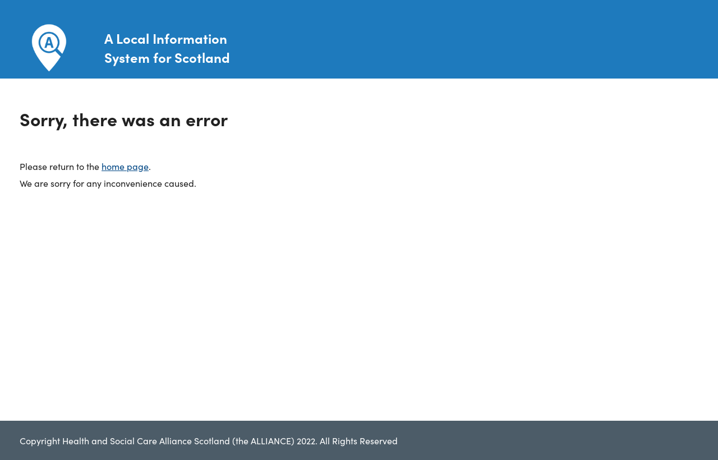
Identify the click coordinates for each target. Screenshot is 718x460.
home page (125, 166)
